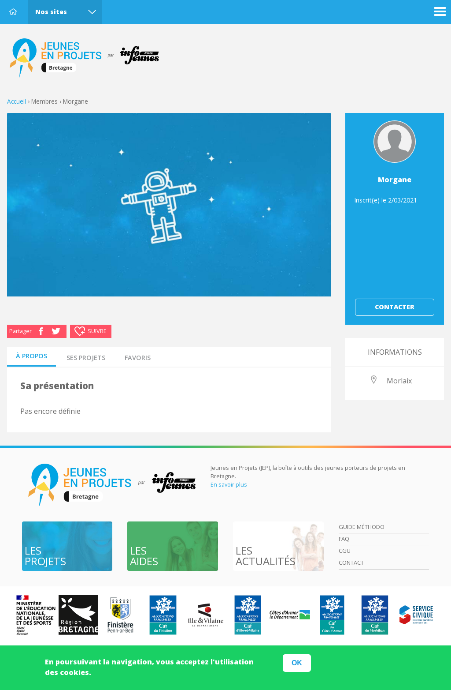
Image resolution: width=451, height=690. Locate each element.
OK (297, 664)
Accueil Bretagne (89, 58)
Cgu (345, 551)
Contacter (394, 307)
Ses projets (86, 357)
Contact (351, 562)
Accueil (13, 11)
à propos (31, 356)
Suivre (97, 331)
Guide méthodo (361, 527)
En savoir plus (229, 484)
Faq (344, 539)
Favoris (138, 357)
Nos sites (51, 12)
